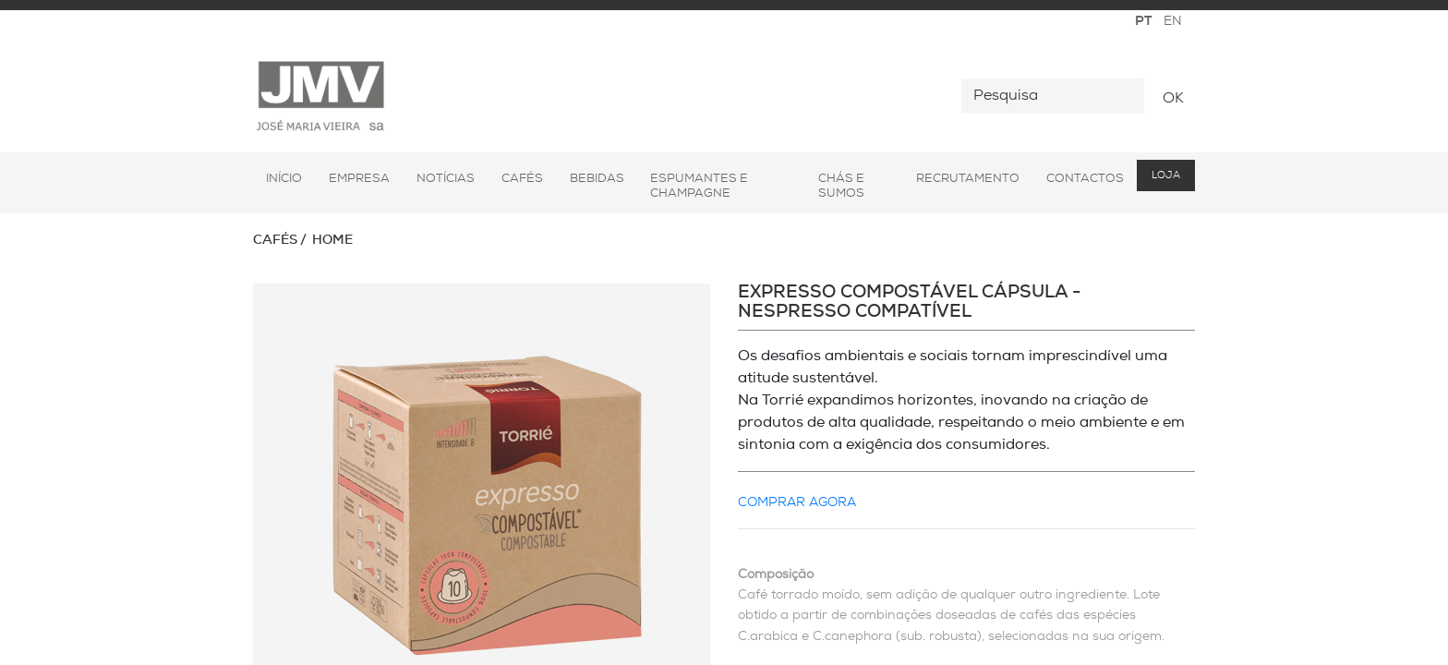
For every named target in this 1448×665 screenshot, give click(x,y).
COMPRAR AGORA (797, 503)
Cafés (522, 179)
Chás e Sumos (841, 186)
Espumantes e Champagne (699, 186)
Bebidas (597, 179)
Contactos (1085, 179)
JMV (321, 96)
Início (284, 179)
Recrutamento (968, 179)
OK (1173, 98)
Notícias (445, 179)
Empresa (359, 179)
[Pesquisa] (1052, 96)
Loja (1166, 176)
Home (332, 241)
